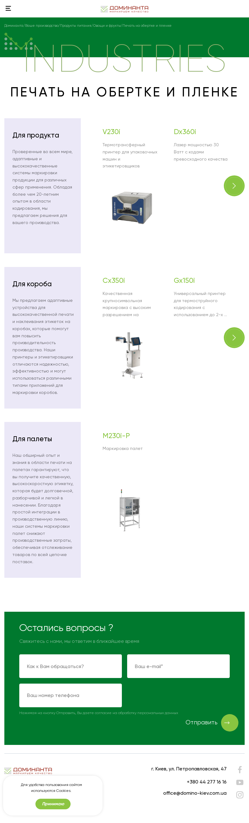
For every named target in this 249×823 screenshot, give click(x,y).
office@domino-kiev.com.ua (195, 793)
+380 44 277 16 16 (207, 782)
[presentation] (174, 696)
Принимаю (53, 804)
